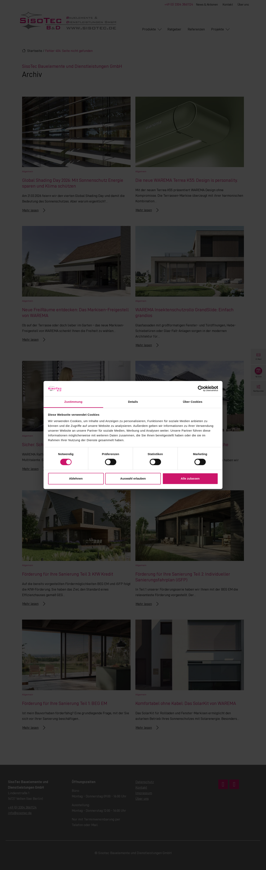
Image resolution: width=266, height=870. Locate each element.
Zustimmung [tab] (73, 401)
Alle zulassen (190, 478)
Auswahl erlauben (133, 478)
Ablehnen (76, 478)
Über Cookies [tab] (192, 401)
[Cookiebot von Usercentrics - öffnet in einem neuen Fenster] (200, 389)
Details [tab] (133, 401)
